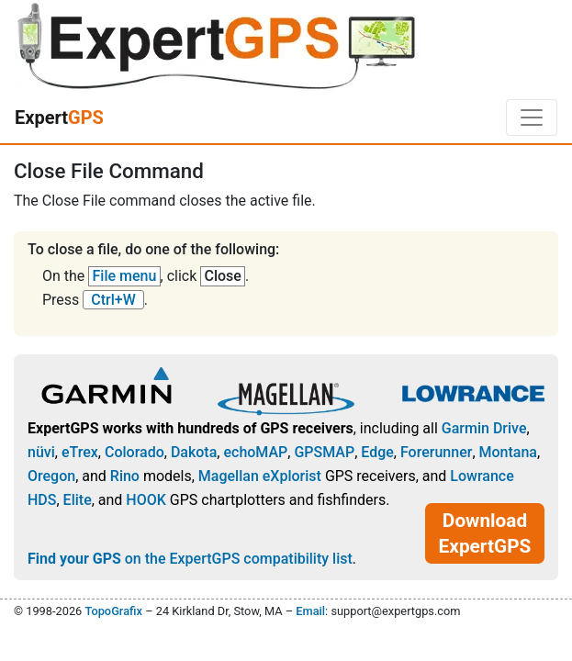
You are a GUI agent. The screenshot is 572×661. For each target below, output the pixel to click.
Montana (508, 452)
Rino (125, 476)
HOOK (146, 500)
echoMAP (255, 452)
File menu (125, 276)
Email (310, 611)
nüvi (41, 452)
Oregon (51, 476)
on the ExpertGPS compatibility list (190, 558)
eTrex (80, 452)
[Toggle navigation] (531, 117)
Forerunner (436, 452)
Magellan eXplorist (259, 476)
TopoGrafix (112, 611)
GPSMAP (324, 452)
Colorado (134, 452)
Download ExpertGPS (485, 533)
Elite (77, 500)
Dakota (194, 452)
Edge (377, 452)
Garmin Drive (484, 428)
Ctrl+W (113, 299)
